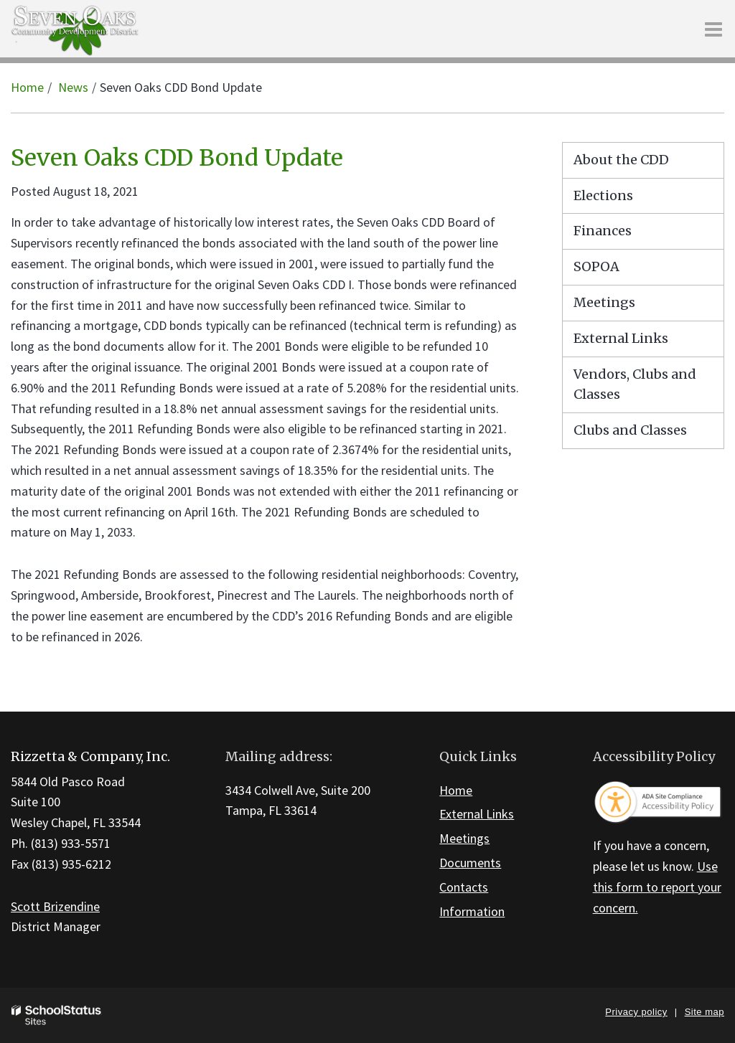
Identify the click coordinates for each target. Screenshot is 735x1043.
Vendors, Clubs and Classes (635, 384)
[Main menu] (713, 28)
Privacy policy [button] (636, 1011)
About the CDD (621, 159)
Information (472, 911)
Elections (603, 195)
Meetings (604, 302)
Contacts (463, 887)
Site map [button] (704, 1011)
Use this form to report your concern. (657, 887)
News (73, 87)
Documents (470, 862)
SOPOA (596, 266)
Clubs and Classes (630, 430)
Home (27, 87)
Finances (603, 230)
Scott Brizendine (55, 906)
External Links (621, 338)
